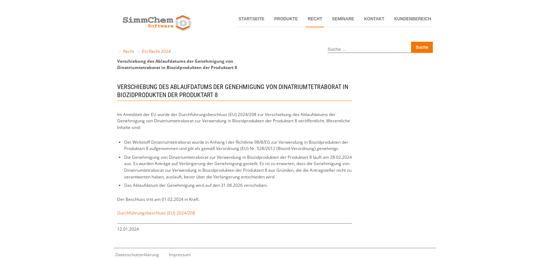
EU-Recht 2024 (156, 51)
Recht (315, 18)
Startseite (251, 18)
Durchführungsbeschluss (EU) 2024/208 (156, 213)
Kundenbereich (412, 18)
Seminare (343, 18)
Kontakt (374, 18)
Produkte (286, 18)
